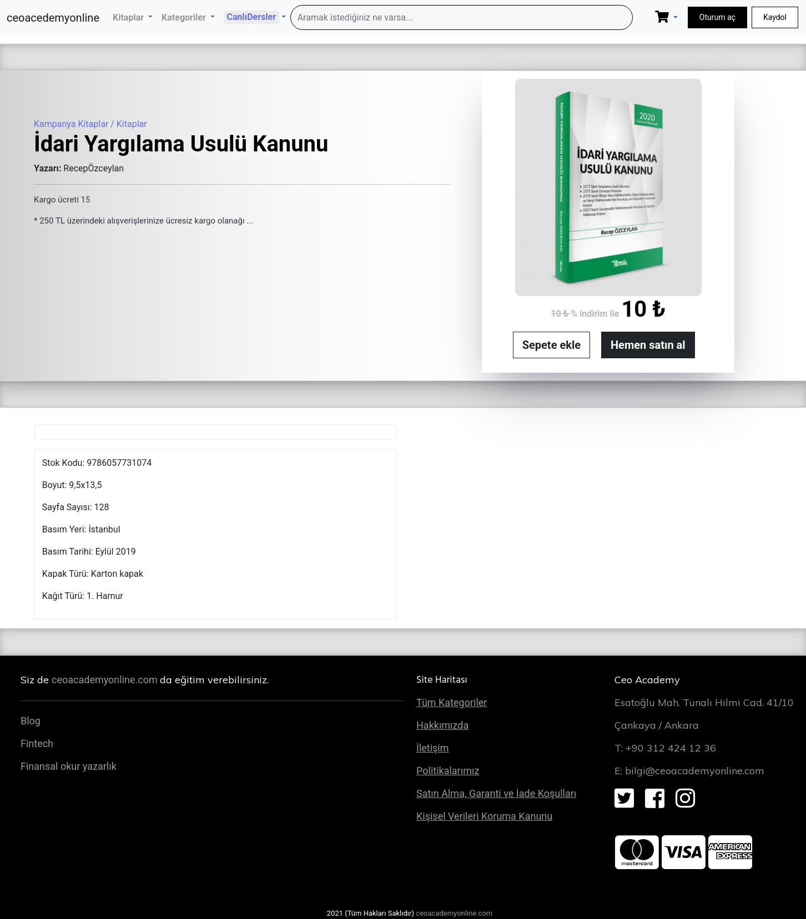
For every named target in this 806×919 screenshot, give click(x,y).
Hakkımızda (442, 725)
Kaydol (775, 17)
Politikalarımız (447, 770)
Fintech (37, 743)
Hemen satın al (648, 345)
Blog (31, 721)
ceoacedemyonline (53, 17)
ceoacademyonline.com (106, 680)
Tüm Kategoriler (451, 702)
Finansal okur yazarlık (69, 766)
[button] (132, 18)
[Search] (461, 17)
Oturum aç (717, 17)
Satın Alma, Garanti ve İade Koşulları (496, 793)
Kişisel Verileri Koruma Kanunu (484, 816)
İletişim (432, 748)
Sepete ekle (551, 345)
